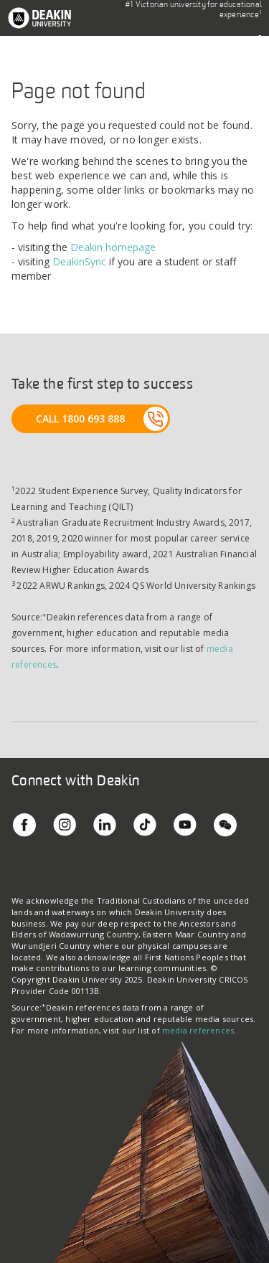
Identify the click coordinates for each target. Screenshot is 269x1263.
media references (198, 1030)
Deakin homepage (113, 247)
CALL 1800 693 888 (80, 418)
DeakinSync (79, 261)
